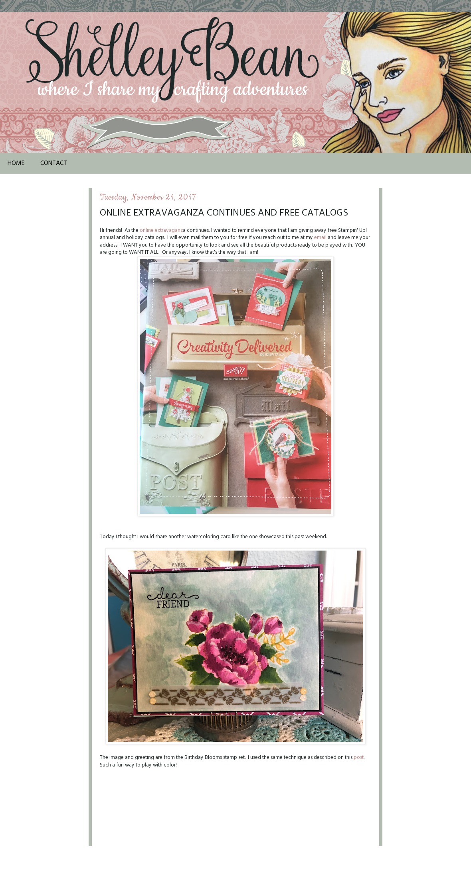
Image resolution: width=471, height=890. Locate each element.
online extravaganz (161, 230)
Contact (53, 163)
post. (359, 757)
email (320, 237)
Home (16, 163)
